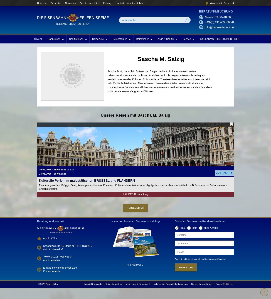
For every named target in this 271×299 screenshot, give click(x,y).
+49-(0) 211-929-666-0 (219, 22)
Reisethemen (121, 39)
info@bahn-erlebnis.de (219, 27)
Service (188, 39)
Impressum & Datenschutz (138, 295)
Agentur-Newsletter (90, 3)
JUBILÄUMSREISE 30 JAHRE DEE (220, 39)
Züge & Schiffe (167, 39)
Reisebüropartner (113, 295)
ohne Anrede (211, 239)
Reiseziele (99, 39)
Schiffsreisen (78, 39)
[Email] (204, 263)
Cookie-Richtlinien (224, 295)
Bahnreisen (56, 39)
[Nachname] (204, 255)
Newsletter (70, 3)
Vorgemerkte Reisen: (219, 3)
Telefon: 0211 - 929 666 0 (57, 267)
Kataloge (107, 3)
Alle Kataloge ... (135, 275)
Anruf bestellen (135, 3)
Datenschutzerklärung (201, 295)
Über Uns (42, 3)
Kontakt (120, 3)
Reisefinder (144, 39)
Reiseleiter (56, 3)
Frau (182, 239)
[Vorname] (204, 246)
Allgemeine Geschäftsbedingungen (171, 295)
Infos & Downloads (93, 295)
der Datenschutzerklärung (212, 270)
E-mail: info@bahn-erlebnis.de (60, 279)
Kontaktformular (52, 282)
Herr (194, 239)
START (38, 39)
